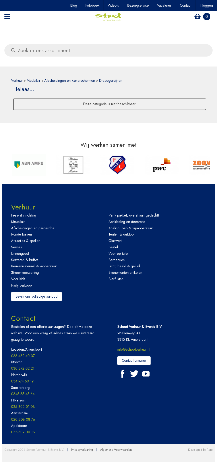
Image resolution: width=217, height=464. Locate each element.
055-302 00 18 (23, 432)
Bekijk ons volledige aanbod (37, 296)
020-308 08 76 (23, 419)
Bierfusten (116, 278)
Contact (185, 5)
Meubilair (33, 80)
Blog (73, 5)
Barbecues (116, 259)
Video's (113, 5)
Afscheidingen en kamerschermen (69, 80)
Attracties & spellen (25, 240)
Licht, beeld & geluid (124, 266)
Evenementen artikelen (125, 272)
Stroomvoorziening (25, 272)
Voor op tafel (118, 253)
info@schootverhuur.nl (133, 349)
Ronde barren (21, 234)
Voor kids (18, 278)
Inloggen (206, 5)
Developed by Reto (200, 449)
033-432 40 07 (23, 355)
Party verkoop (21, 285)
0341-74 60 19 (22, 381)
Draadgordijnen (110, 80)
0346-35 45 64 (23, 393)
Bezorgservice (138, 5)
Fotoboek (92, 5)
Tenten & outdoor (121, 234)
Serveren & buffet (24, 259)
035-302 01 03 (23, 406)
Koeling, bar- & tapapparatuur (130, 228)
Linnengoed (20, 253)
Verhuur (17, 80)
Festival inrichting (23, 215)
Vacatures (164, 5)
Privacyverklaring (82, 449)
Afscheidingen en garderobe (32, 228)
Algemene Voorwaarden (116, 449)
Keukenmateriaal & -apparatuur (34, 266)
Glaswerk (115, 240)
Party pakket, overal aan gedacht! (133, 215)
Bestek (113, 247)
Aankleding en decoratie (126, 221)
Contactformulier (134, 360)
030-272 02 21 (22, 368)
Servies (16, 247)
